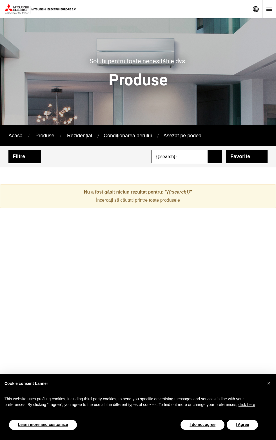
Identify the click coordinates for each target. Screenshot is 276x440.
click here (247, 404)
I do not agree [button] (202, 424)
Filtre (19, 156)
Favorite (240, 156)
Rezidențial (79, 135)
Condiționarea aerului (128, 135)
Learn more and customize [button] (43, 424)
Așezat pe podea (182, 135)
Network (255, 9)
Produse (44, 135)
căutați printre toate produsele (150, 200)
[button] (268, 383)
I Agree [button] (242, 424)
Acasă (15, 135)
